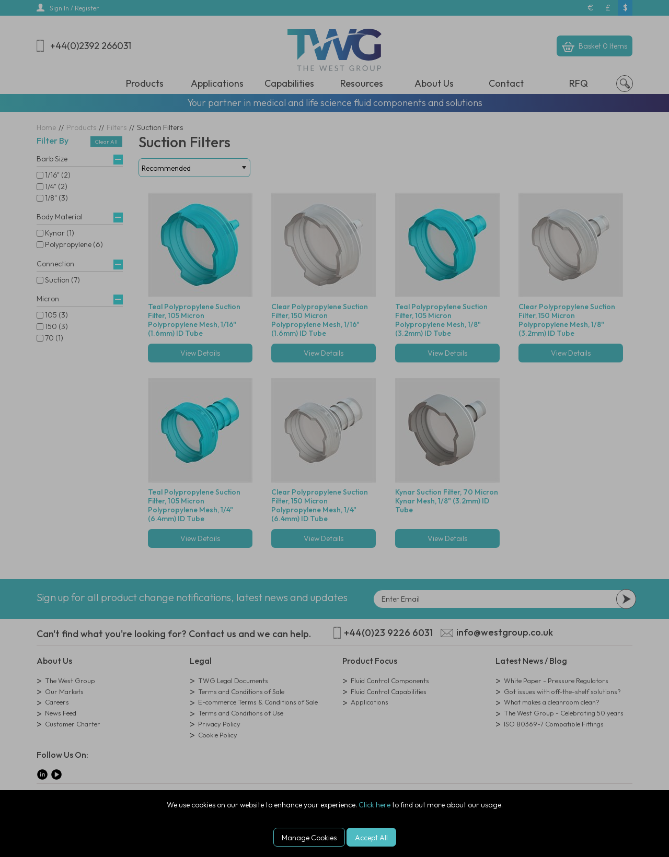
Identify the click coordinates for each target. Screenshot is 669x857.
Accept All (371, 837)
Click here (374, 804)
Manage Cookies (309, 837)
